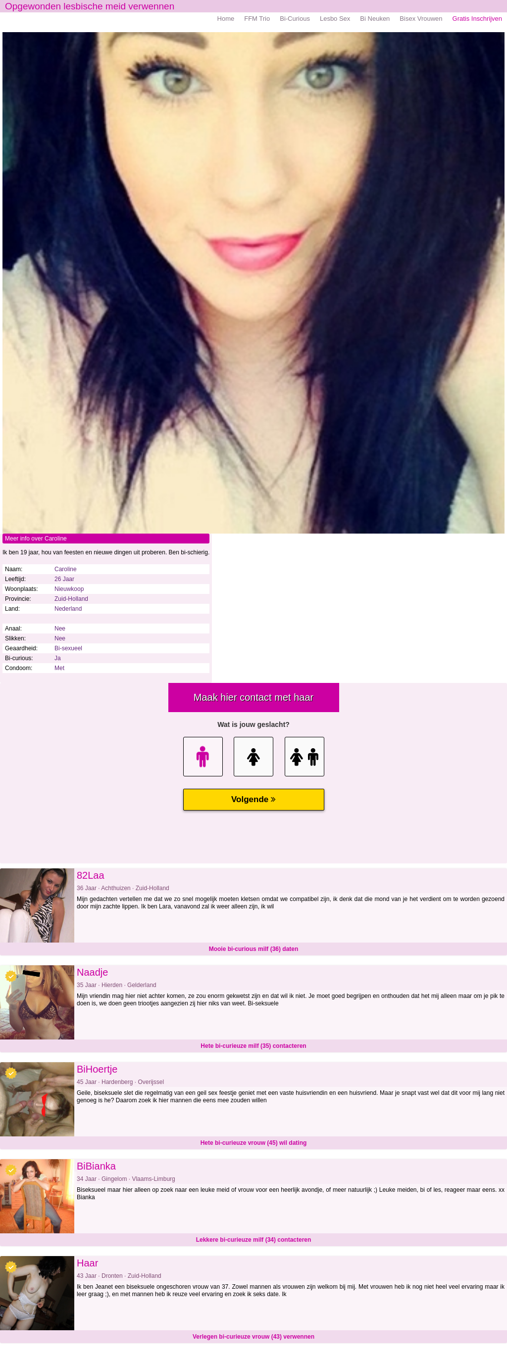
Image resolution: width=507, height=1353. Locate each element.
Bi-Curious (295, 18)
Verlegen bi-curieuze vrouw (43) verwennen (253, 1336)
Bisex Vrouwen (421, 18)
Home (226, 18)
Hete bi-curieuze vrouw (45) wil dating (254, 1142)
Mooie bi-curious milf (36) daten (254, 949)
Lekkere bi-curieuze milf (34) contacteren (253, 1239)
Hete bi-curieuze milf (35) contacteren (253, 1045)
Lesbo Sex (335, 18)
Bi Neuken (375, 18)
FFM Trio (257, 18)
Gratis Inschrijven (477, 18)
